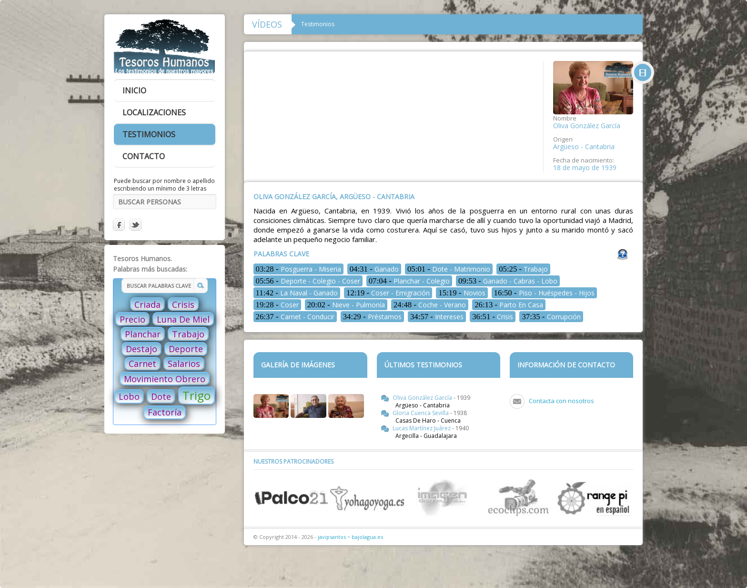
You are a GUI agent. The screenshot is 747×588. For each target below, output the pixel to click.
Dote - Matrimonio (448, 269)
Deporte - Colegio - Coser (308, 280)
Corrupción (551, 316)
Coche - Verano (430, 304)
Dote (161, 396)
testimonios (148, 134)
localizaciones (154, 112)
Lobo (129, 396)
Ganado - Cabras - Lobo (507, 280)
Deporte (186, 349)
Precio (132, 319)
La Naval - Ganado (297, 292)
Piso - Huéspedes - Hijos (544, 292)
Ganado (374, 269)
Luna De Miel (183, 319)
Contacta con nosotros (561, 400)
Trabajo (188, 334)
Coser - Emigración (388, 292)
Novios (461, 292)
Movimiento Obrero (164, 379)
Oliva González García (423, 398)
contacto (143, 156)
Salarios (184, 363)
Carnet (142, 363)
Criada (147, 304)
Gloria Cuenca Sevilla (421, 413)
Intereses (437, 316)
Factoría (165, 412)
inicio (134, 90)
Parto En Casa (508, 304)
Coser (277, 304)
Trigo (196, 395)
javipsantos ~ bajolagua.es (350, 536)
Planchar (143, 334)
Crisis (183, 304)
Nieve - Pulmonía (346, 304)
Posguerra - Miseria (298, 269)
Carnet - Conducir (295, 316)
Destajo (141, 349)
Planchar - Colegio (409, 280)
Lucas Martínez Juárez (422, 428)
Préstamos (372, 316)
